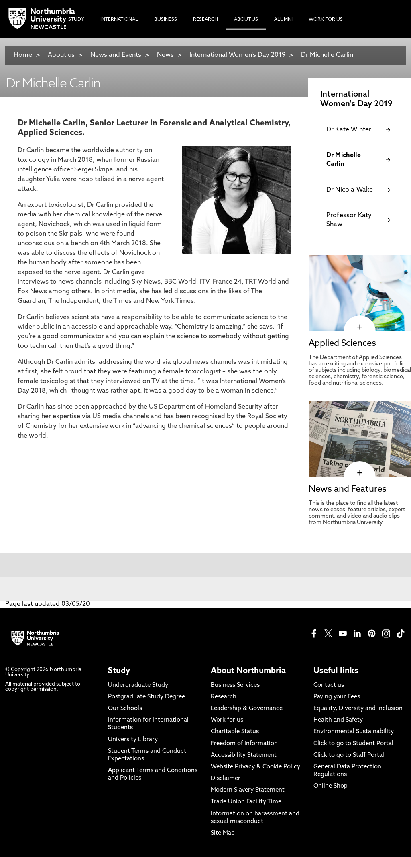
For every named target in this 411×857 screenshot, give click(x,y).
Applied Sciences (342, 343)
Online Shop (330, 786)
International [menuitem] (119, 19)
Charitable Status (235, 732)
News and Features (348, 489)
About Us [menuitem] (246, 19)
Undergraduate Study (138, 685)
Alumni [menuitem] (283, 19)
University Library (133, 740)
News (165, 55)
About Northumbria (248, 671)
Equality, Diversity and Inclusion (358, 709)
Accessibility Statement (244, 755)
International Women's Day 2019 (237, 55)
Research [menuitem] (205, 19)
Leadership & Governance (247, 709)
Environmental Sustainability (353, 732)
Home (23, 55)
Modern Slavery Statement (248, 790)
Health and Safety (338, 720)
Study (119, 671)
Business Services (235, 685)
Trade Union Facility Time (246, 802)
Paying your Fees (336, 697)
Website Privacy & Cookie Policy (255, 767)
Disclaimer (225, 779)
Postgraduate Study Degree (146, 697)
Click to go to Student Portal (353, 744)
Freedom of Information (244, 744)
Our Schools (125, 709)
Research (223, 697)
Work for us (227, 720)
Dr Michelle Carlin (327, 55)
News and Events (115, 55)
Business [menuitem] (165, 19)
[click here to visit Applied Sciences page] (360, 327)
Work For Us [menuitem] (326, 19)
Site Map (223, 833)
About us (61, 55)
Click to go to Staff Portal (348, 755)
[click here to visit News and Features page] (360, 473)
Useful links (335, 671)
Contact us (328, 685)
